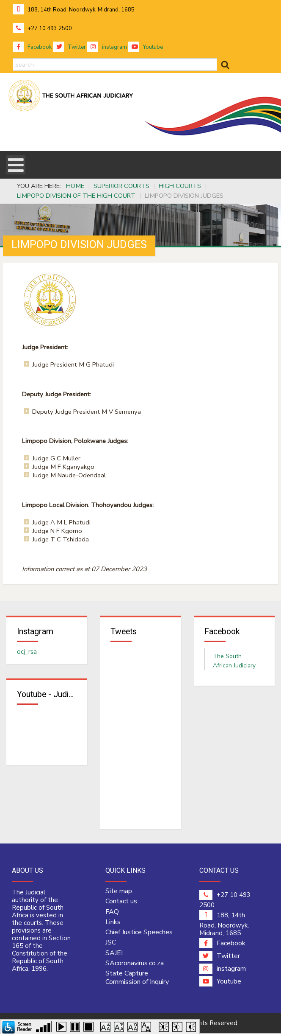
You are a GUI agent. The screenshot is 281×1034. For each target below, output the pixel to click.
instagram (107, 47)
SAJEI (114, 953)
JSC (110, 943)
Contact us (121, 902)
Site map (118, 892)
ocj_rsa (27, 652)
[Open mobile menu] (15, 164)
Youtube (145, 47)
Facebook (32, 47)
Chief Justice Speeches (139, 933)
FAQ (112, 912)
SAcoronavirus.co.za (134, 964)
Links (113, 923)
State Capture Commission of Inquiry (137, 978)
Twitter (69, 47)
